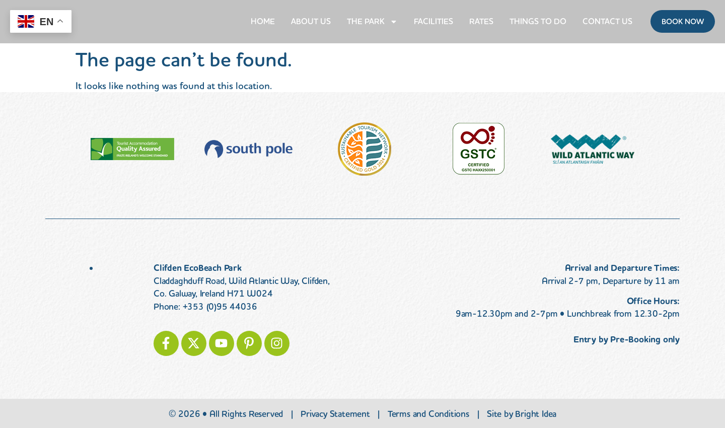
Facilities (433, 21)
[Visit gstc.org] (478, 149)
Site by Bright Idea (521, 413)
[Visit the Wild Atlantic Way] (592, 149)
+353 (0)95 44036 (220, 306)
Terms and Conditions (428, 413)
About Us (311, 21)
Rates (481, 21)
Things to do (538, 21)
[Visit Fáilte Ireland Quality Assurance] (132, 149)
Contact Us (607, 21)
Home (263, 21)
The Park (372, 22)
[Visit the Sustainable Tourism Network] (364, 149)
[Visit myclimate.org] (248, 149)
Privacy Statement (335, 413)
